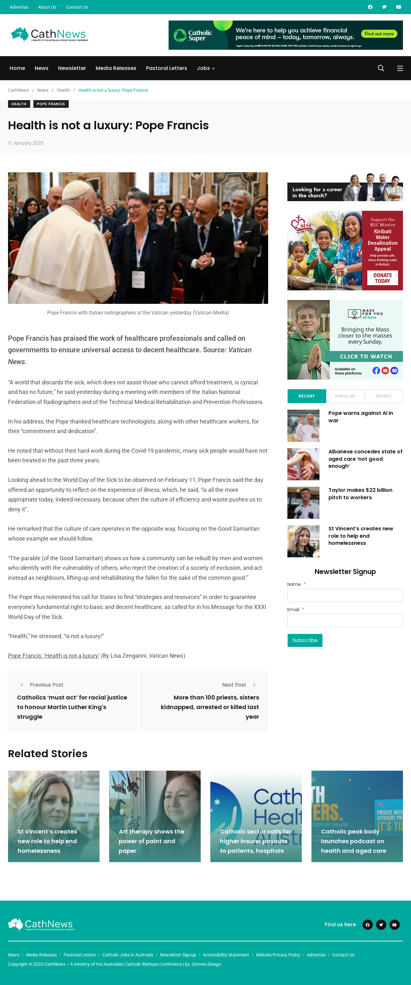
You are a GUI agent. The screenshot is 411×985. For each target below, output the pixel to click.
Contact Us (77, 7)
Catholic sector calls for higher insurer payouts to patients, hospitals (255, 840)
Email (295, 609)
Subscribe (305, 640)
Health (19, 104)
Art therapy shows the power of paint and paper (151, 840)
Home (17, 68)
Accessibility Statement (226, 954)
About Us (47, 7)
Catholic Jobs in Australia (127, 954)
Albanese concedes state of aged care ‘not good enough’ (362, 459)
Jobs (203, 68)
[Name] (345, 595)
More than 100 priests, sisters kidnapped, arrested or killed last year (210, 707)
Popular (345, 396)
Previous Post (40, 684)
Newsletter (72, 68)
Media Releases (116, 68)
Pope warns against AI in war (361, 416)
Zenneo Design (206, 963)
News (41, 68)
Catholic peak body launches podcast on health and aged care (353, 840)
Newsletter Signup (178, 954)
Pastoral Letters (166, 68)
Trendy (383, 396)
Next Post (240, 684)
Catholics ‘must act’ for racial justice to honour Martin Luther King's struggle (72, 707)
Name (296, 584)
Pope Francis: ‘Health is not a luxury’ (54, 655)
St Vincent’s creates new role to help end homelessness (361, 536)
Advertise (19, 7)
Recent (307, 396)
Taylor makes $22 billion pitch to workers (361, 493)
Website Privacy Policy (278, 954)
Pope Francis (51, 104)
